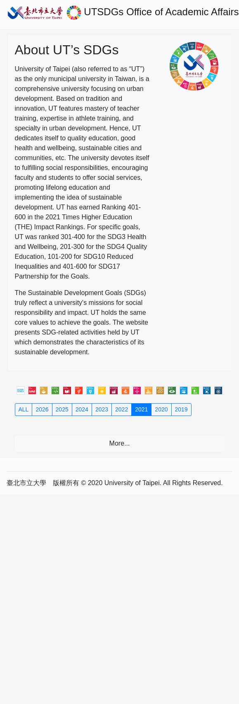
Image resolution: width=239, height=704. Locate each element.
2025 (62, 409)
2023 (101, 409)
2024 (82, 409)
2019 (181, 409)
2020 (161, 409)
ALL (24, 409)
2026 (41, 409)
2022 (121, 409)
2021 (141, 409)
